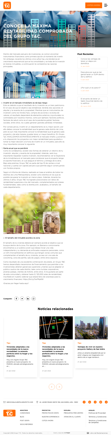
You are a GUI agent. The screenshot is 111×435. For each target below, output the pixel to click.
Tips (8, 343)
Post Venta (24, 420)
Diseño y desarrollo (61, 432)
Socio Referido (26, 424)
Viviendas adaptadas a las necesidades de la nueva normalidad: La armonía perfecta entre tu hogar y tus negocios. (19, 351)
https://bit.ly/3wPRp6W (33, 279)
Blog (22, 417)
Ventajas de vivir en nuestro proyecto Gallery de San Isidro (91, 348)
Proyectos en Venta (50, 413)
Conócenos (25, 413)
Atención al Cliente (72, 417)
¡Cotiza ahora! (93, 5)
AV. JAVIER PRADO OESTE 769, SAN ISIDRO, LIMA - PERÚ (57, 402)
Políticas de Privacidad (97, 413)
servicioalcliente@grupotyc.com (18, 402)
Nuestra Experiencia (50, 417)
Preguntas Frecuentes (73, 413)
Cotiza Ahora (47, 420)
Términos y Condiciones (97, 417)
